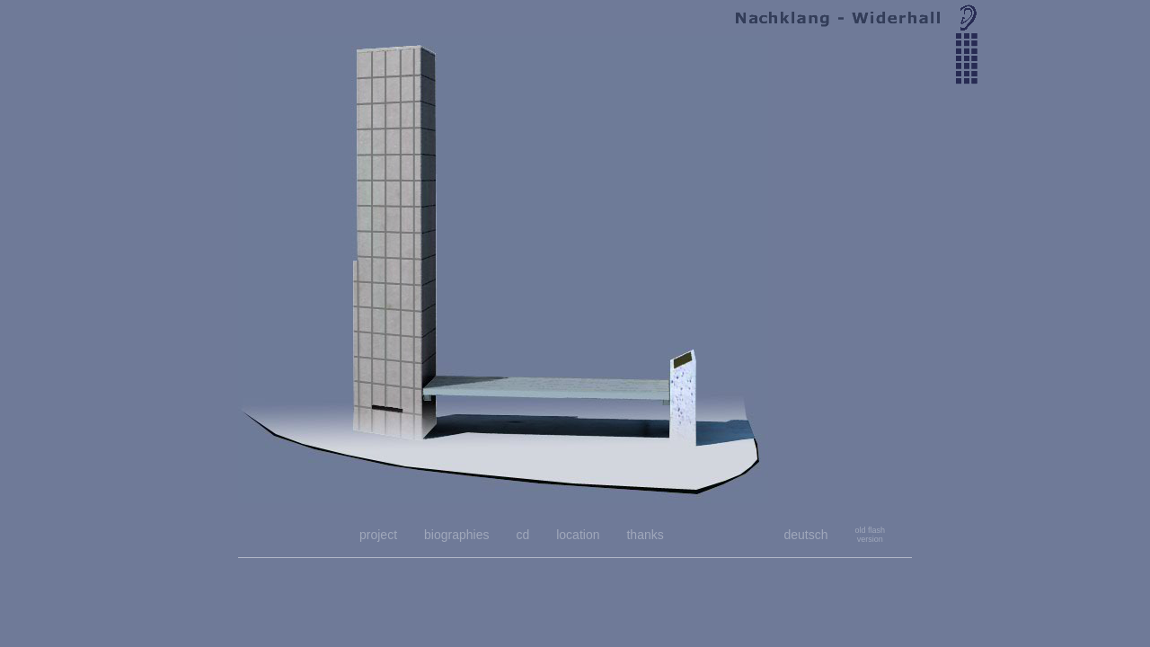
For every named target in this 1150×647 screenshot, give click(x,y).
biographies (456, 534)
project (378, 534)
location (577, 534)
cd (522, 534)
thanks (644, 534)
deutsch (805, 534)
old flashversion (869, 535)
